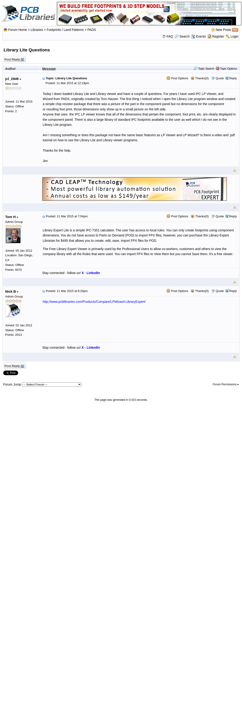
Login (234, 36)
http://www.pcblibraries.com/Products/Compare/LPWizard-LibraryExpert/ (94, 302)
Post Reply (14, 60)
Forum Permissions (226, 384)
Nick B (12, 291)
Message (49, 69)
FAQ (170, 36)
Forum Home (17, 30)
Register (218, 36)
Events (198, 36)
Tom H (11, 217)
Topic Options (226, 68)
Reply (233, 78)
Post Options (177, 78)
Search (182, 36)
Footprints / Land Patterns (65, 30)
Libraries (37, 30)
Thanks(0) (200, 78)
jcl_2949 (13, 79)
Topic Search (204, 68)
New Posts (223, 30)
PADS (91, 30)
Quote (220, 78)
